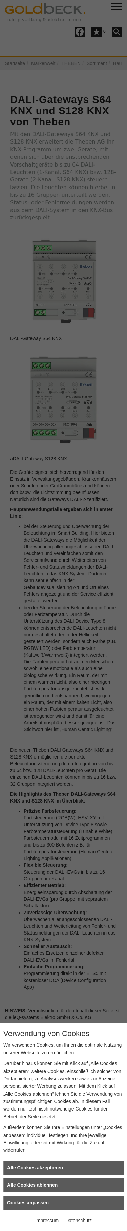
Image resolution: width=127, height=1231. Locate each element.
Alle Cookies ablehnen (32, 1185)
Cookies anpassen (28, 1202)
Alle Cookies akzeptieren (35, 1167)
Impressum (47, 1220)
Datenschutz (78, 1220)
